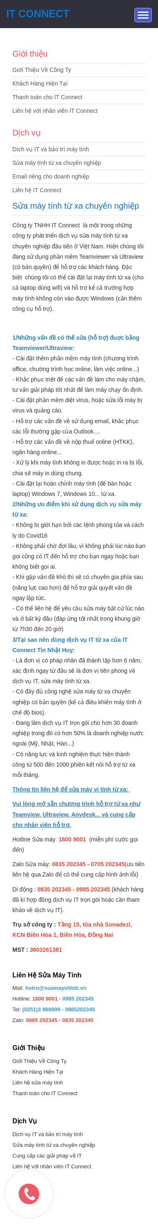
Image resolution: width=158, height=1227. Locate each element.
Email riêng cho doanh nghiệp (50, 176)
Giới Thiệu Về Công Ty (41, 70)
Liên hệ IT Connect (36, 190)
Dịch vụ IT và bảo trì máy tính (50, 149)
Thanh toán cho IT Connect (47, 97)
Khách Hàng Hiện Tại (39, 83)
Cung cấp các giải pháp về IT (47, 1156)
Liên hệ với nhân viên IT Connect (55, 110)
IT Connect (37, 13)
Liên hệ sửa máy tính (37, 1082)
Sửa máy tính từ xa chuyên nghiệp (56, 163)
